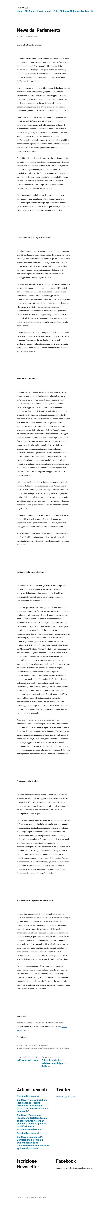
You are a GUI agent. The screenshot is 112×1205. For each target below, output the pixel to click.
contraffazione (43, 1048)
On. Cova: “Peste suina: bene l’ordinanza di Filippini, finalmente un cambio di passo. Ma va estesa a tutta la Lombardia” (32, 1106)
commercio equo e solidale (28, 1048)
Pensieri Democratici (28, 1096)
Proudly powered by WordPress (35, 1197)
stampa (66, 1048)
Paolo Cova (22, 7)
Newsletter (44, 1045)
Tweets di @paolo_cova (66, 1096)
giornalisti (51, 1048)
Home (20, 11)
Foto (56, 11)
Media (84, 11)
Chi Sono (29, 11)
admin (21, 36)
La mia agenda (44, 11)
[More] (92, 11)
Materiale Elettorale (70, 11)
